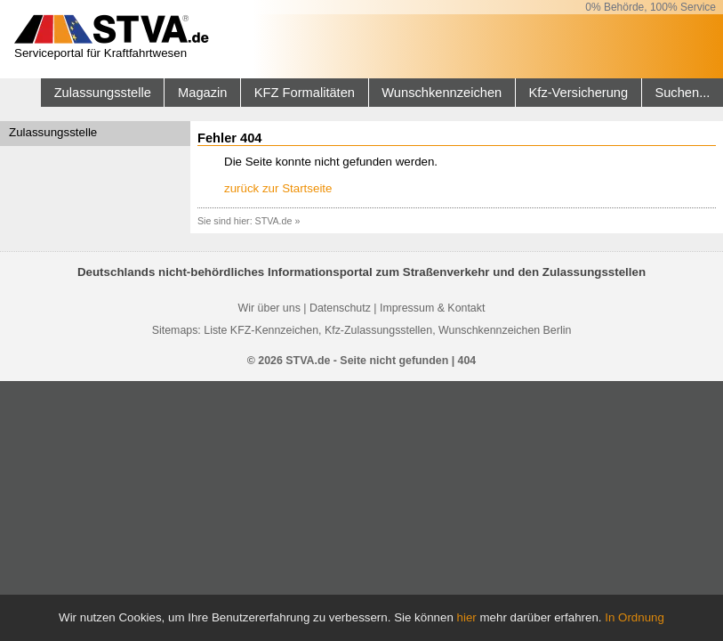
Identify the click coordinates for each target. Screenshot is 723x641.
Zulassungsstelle (102, 92)
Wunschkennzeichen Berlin (504, 330)
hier (467, 617)
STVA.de (274, 220)
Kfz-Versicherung (579, 92)
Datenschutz (340, 308)
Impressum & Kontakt (432, 308)
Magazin (202, 92)
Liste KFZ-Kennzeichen (261, 330)
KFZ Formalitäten (304, 92)
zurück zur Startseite (278, 188)
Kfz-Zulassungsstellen (378, 330)
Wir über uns (269, 308)
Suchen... (682, 92)
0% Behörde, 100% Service (650, 7)
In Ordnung (634, 617)
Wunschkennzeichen (442, 92)
